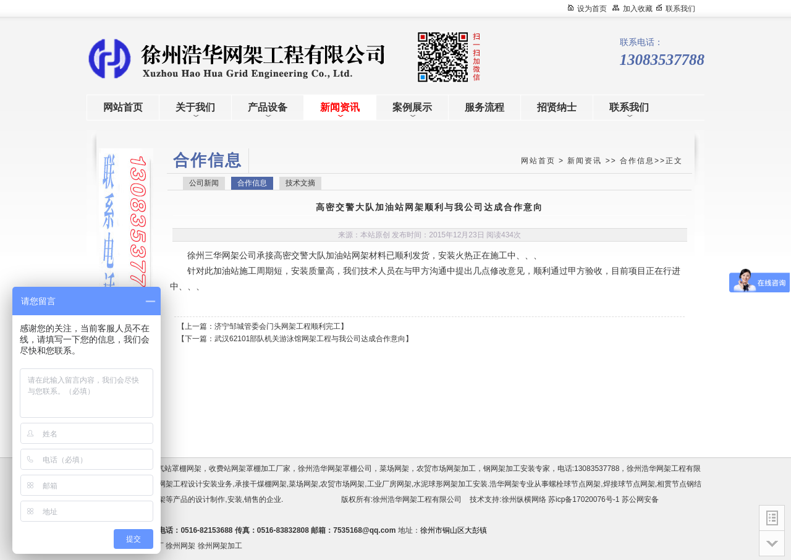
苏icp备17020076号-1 (583, 499)
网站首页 (538, 160)
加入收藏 (638, 8)
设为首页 (592, 8)
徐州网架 (180, 545)
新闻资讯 (584, 160)
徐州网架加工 (220, 545)
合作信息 (637, 160)
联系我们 (680, 8)
